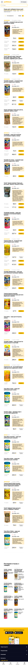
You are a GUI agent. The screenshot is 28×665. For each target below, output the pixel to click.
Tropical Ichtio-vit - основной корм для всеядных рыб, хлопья (13, 241)
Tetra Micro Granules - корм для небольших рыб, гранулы (12, 437)
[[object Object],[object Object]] (3, 663)
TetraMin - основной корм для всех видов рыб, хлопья (13, 22)
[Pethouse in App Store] (18, 632)
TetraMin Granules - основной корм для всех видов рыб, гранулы (13, 81)
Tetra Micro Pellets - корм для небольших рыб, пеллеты (12, 531)
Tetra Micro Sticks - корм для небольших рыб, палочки (11, 459)
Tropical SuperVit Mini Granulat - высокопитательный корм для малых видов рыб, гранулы (12, 484)
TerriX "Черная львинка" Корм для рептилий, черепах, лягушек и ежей (13, 183)
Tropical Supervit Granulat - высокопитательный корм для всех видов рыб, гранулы (13, 295)
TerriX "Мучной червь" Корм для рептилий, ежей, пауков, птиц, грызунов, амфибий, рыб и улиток (13, 57)
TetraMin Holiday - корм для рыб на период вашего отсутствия (13, 342)
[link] (7, 2)
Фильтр (21, 16)
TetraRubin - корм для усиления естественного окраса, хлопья (12, 135)
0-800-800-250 (4, 660)
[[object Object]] (23, 2)
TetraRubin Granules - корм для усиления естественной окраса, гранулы (12, 214)
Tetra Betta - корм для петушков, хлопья (13, 317)
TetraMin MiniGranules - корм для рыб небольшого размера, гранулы (13, 272)
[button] (2, 2)
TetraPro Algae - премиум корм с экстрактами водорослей (12, 412)
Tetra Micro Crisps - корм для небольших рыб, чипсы (12, 389)
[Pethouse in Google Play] (9, 632)
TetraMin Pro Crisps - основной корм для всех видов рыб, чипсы (13, 160)
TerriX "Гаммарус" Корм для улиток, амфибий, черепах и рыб (13, 110)
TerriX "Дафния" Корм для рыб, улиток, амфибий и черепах (12, 508)
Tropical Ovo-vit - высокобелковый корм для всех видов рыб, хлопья (13, 367)
